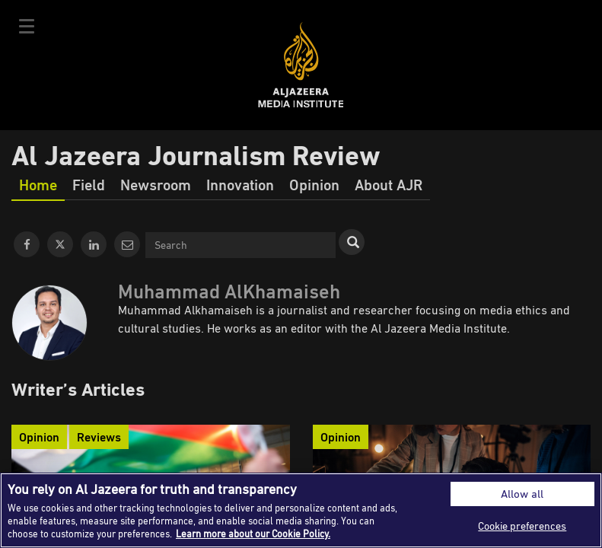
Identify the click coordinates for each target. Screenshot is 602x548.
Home (38, 184)
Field (88, 184)
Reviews (99, 436)
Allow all (522, 493)
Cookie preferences (522, 525)
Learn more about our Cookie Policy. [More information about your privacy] (253, 533)
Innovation (240, 184)
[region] (301, 510)
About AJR (388, 184)
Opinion (314, 184)
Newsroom (155, 184)
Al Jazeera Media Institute (301, 65)
